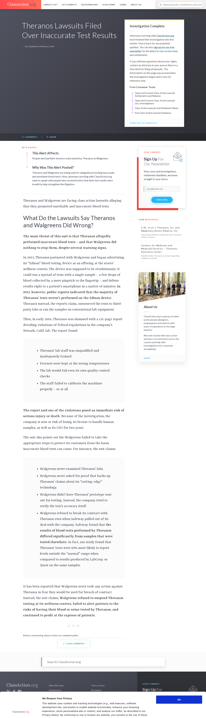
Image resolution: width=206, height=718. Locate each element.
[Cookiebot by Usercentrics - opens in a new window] (21, 711)
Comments (29, 137)
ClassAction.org (165, 35)
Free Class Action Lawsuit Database (153, 112)
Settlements (69, 5)
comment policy (70, 635)
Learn (123, 5)
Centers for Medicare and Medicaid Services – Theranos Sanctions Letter (159, 248)
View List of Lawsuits (143, 123)
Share (51, 137)
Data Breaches (89, 5)
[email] (162, 189)
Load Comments (74, 644)
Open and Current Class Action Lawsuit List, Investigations (155, 102)
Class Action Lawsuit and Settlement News (156, 108)
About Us (136, 5)
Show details (168, 711)
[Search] (180, 4)
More (147, 358)
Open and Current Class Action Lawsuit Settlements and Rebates (155, 94)
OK (179, 675)
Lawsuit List (50, 5)
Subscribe (162, 200)
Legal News (108, 5)
